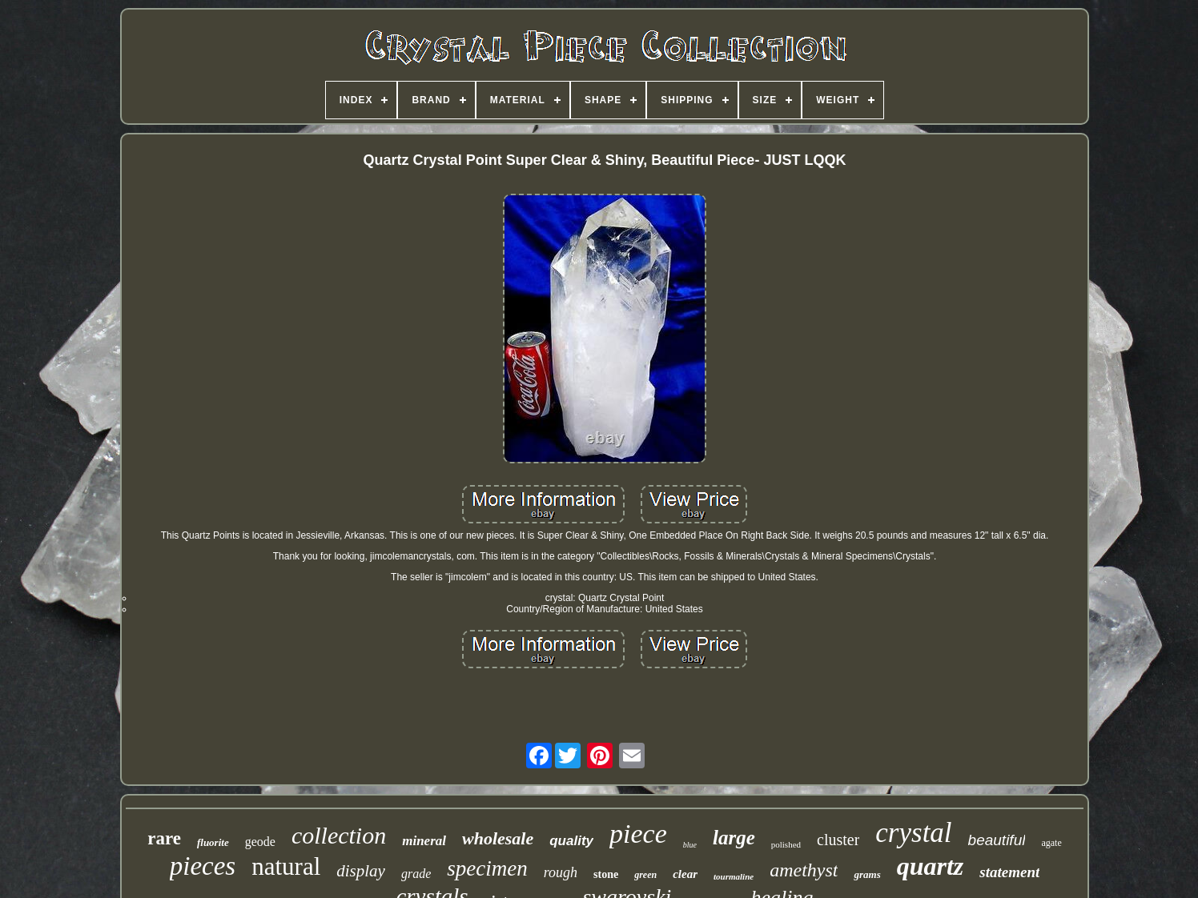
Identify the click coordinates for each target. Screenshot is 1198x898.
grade (416, 873)
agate (1051, 842)
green (645, 874)
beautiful (997, 840)
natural (285, 866)
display (360, 870)
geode (260, 841)
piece (638, 833)
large (734, 837)
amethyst (804, 870)
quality (571, 840)
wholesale (497, 838)
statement (1009, 872)
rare (164, 838)
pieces (202, 866)
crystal (913, 832)
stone (605, 874)
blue (690, 844)
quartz (930, 866)
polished (786, 844)
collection (338, 835)
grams (867, 874)
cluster (838, 839)
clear (685, 874)
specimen (487, 868)
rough (560, 872)
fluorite (213, 842)
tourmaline (734, 876)
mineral (424, 840)
